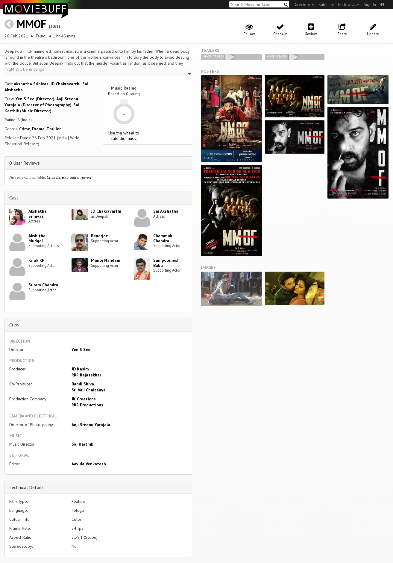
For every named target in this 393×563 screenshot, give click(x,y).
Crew (14, 325)
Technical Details (26, 487)
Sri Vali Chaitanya (89, 390)
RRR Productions (87, 405)
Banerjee (99, 235)
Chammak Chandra (162, 238)
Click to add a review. (69, 177)
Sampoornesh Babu (166, 263)
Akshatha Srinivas (31, 84)
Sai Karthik (82, 444)
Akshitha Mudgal (36, 238)
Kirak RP (36, 260)
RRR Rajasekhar (86, 375)
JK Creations (84, 399)
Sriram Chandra (43, 284)
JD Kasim (80, 369)
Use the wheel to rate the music (123, 135)
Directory (304, 4)
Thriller (53, 128)
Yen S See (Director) (35, 99)
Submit (326, 4)
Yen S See (81, 349)
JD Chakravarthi (65, 84)
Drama (38, 128)
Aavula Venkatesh (89, 464)
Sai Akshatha (165, 211)
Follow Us (348, 4)
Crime (24, 128)
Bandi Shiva (83, 384)
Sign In (370, 4)
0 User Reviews (24, 163)
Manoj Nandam (105, 260)
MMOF (31, 24)
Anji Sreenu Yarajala (91, 424)
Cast (14, 198)
